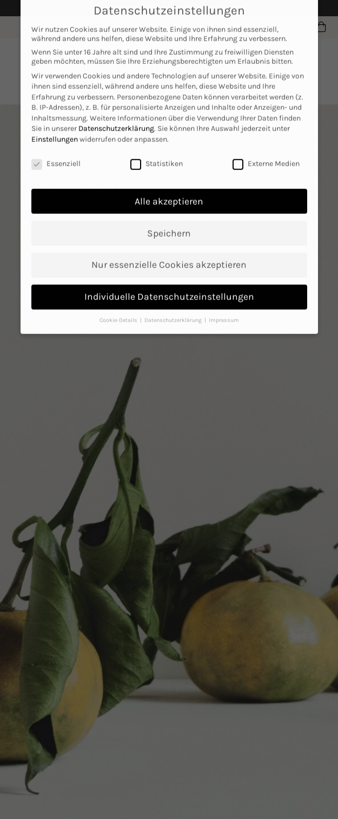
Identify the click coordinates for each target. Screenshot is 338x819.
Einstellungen (54, 130)
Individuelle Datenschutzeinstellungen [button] (169, 288)
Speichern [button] (169, 224)
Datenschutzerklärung (116, 120)
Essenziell (56, 154)
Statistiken (156, 154)
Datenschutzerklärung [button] (173, 311)
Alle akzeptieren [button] (169, 192)
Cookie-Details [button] (119, 311)
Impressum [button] (224, 311)
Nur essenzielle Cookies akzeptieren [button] (169, 256)
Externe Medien (266, 154)
